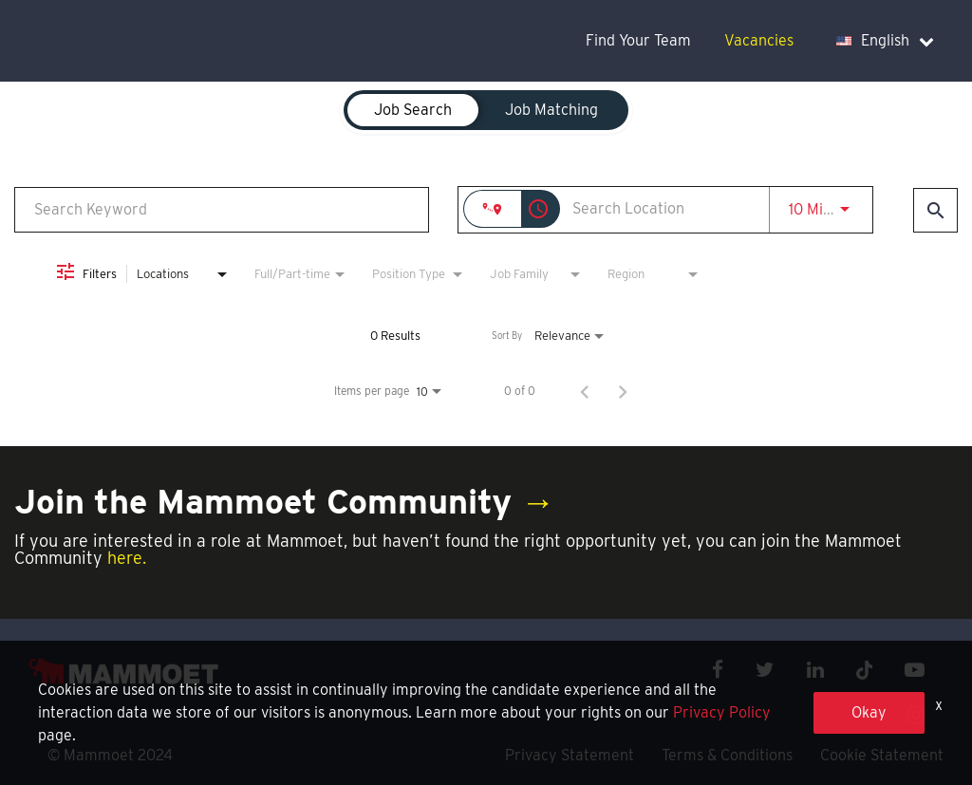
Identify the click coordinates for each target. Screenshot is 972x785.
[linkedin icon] (815, 669)
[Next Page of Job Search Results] (623, 391)
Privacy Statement (569, 755)
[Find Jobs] (935, 210)
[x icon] (865, 669)
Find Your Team (638, 40)
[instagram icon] (916, 715)
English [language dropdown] (885, 40)
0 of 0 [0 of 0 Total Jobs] (519, 391)
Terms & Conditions (727, 755)
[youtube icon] (914, 669)
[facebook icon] (717, 669)
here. (126, 558)
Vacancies (759, 40)
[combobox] (221, 209)
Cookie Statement (882, 755)
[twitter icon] (765, 669)
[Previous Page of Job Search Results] (585, 391)
